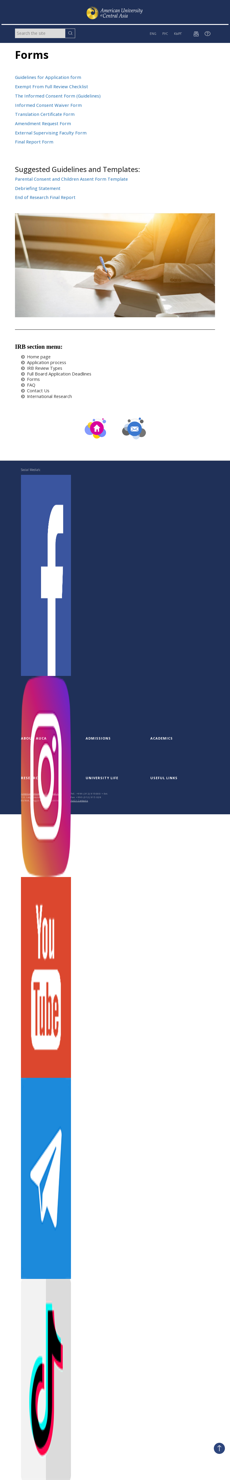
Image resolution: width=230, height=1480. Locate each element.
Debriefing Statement (38, 188)
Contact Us (35, 390)
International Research (46, 396)
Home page (36, 357)
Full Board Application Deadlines (56, 374)
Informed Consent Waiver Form (48, 105)
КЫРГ (178, 34)
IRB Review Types (41, 368)
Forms (30, 379)
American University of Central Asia (41, 793)
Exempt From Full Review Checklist (51, 86)
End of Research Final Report (46, 197)
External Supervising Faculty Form (51, 133)
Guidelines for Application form (48, 77)
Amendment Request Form (43, 123)
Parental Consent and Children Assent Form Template (71, 179)
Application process (43, 362)
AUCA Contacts (79, 800)
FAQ (28, 385)
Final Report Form (34, 142)
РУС (165, 34)
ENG (153, 34)
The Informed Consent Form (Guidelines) (58, 96)
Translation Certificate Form (45, 114)
